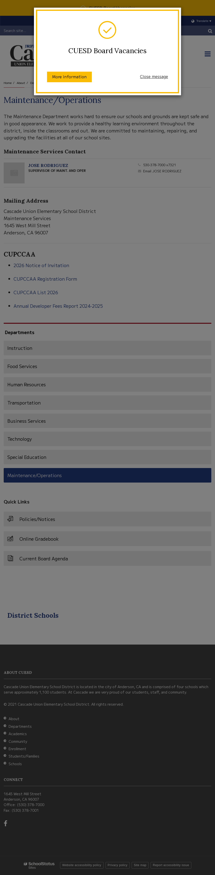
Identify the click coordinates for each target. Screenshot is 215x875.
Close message (154, 76)
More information (69, 77)
